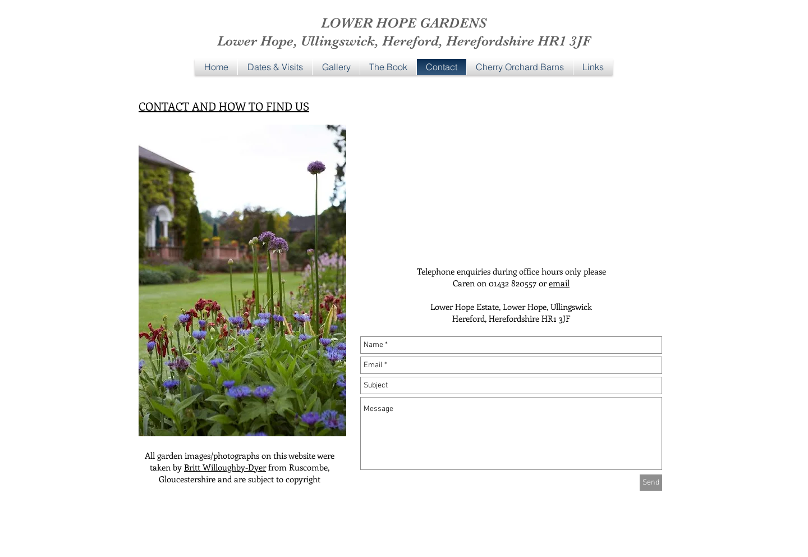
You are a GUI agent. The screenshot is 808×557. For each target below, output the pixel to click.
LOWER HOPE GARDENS (403, 23)
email (559, 283)
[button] (336, 67)
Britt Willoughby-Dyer (225, 467)
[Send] (651, 482)
